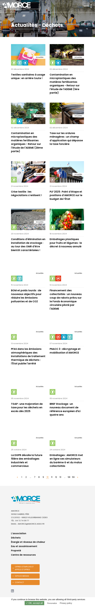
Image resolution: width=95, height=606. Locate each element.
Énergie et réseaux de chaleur (28, 541)
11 (51, 477)
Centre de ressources (23, 554)
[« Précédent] (17, 477)
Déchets (16, 537)
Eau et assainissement (24, 546)
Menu (88, 6)
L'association (18, 533)
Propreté (16, 550)
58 (69, 477)
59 (73, 477)
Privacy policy (66, 603)
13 (60, 477)
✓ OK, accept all (34, 603)
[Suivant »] (77, 477)
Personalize (52, 603)
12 (56, 477)
